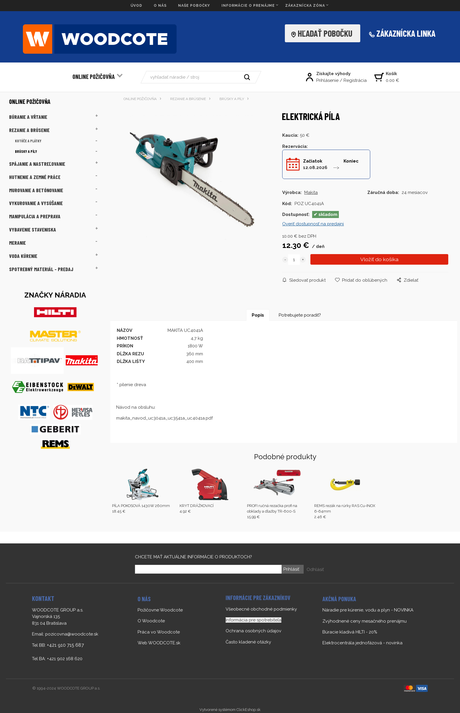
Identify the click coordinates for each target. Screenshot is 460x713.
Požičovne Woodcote (160, 610)
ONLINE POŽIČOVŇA (93, 76)
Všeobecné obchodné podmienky (261, 609)
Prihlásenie (327, 80)
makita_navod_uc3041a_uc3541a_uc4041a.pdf (164, 418)
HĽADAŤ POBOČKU (323, 33)
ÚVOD (136, 6)
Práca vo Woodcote (159, 632)
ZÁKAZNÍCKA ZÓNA (305, 6)
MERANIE (17, 242)
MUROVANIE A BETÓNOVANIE (36, 190)
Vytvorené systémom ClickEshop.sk (230, 709)
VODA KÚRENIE (23, 256)
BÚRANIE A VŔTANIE (28, 117)
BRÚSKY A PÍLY (26, 151)
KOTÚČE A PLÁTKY (28, 140)
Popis (258, 315)
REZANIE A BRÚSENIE (29, 130)
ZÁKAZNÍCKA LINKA (405, 33)
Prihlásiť (291, 569)
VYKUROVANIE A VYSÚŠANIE (36, 203)
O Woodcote (151, 621)
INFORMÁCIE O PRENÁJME (248, 6)
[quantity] (294, 259)
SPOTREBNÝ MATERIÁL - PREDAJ (41, 269)
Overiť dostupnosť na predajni (313, 224)
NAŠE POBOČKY (194, 6)
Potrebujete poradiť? (300, 315)
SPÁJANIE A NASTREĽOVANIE (37, 163)
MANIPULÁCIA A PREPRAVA (34, 216)
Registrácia (355, 80)
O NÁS (160, 6)
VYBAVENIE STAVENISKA (32, 229)
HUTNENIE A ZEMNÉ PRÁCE (34, 177)
